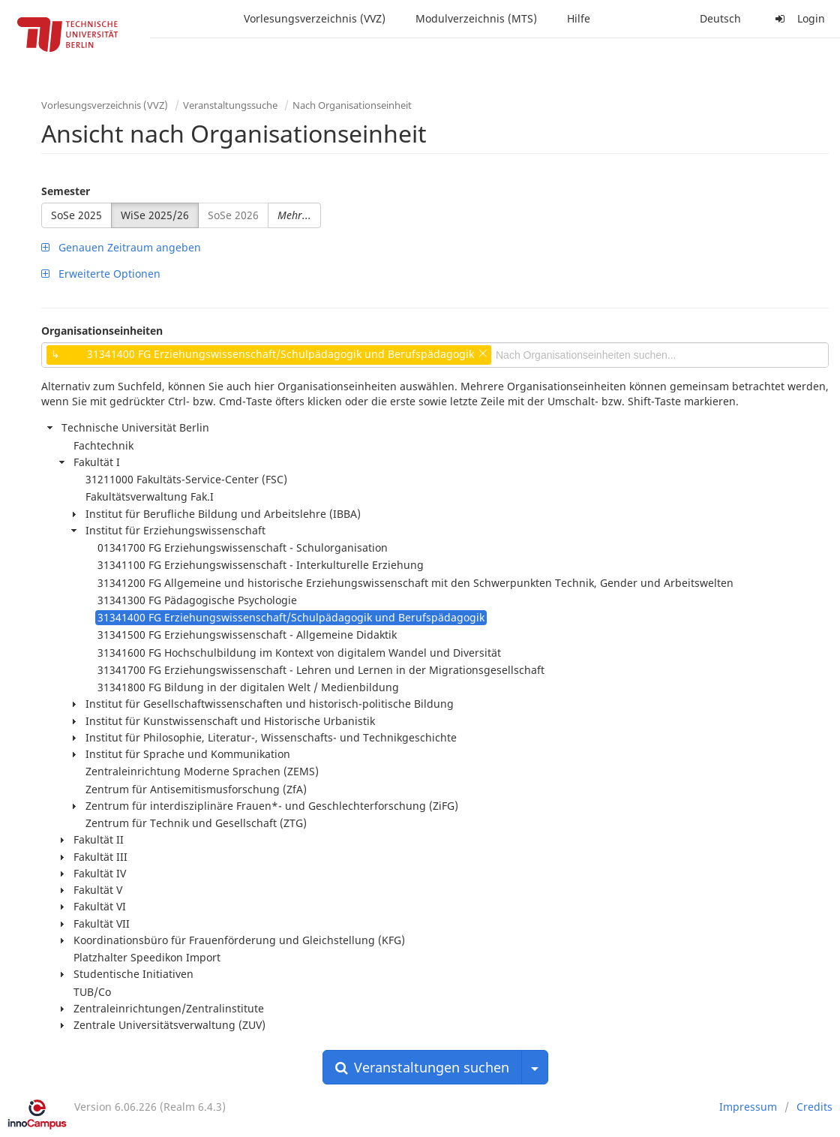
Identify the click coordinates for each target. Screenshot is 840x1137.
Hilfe (578, 18)
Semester (65, 191)
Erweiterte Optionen (100, 273)
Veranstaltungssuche (230, 105)
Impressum (748, 1106)
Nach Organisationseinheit (352, 105)
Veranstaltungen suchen (422, 1067)
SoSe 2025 (76, 215)
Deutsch (720, 18)
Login (798, 18)
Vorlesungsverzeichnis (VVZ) (315, 18)
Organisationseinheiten (102, 330)
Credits (814, 1106)
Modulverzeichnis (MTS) (476, 18)
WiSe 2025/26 (155, 215)
